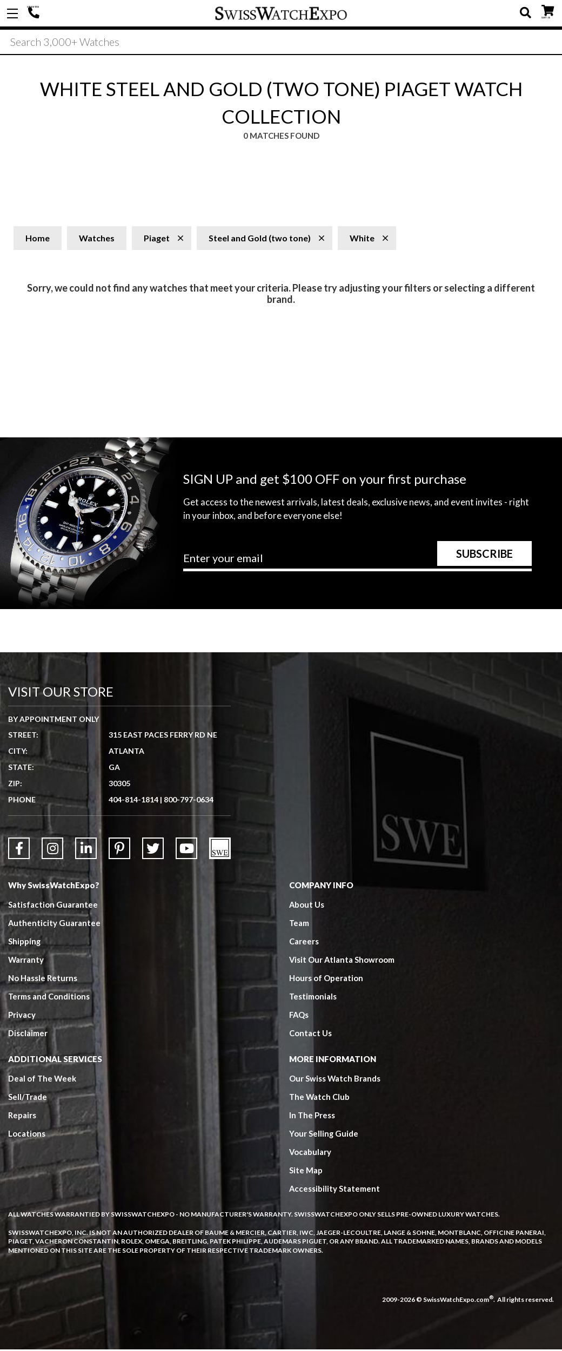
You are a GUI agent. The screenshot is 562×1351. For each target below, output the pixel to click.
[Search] (281, 43)
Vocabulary (310, 1153)
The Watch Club (320, 1098)
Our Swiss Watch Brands (335, 1080)
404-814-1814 (35, 13)
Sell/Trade (28, 1098)
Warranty (26, 961)
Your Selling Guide (324, 1135)
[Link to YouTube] (186, 850)
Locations (26, 1135)
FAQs (299, 1016)
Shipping (24, 943)
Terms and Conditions (49, 998)
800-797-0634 (188, 801)
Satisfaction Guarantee (53, 906)
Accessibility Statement (334, 1190)
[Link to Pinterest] (119, 850)
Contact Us (310, 1034)
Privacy (22, 1016)
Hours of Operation (326, 979)
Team (299, 924)
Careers (304, 943)
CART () (547, 11)
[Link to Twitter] (153, 850)
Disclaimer (28, 1034)
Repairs (22, 1117)
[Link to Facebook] (19, 850)
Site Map (306, 1172)
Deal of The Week (42, 1080)
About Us (307, 906)
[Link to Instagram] (52, 850)
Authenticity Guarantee (54, 924)
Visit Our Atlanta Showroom (342, 961)
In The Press (312, 1117)
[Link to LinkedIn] (86, 850)
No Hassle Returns (42, 979)
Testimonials (313, 998)
